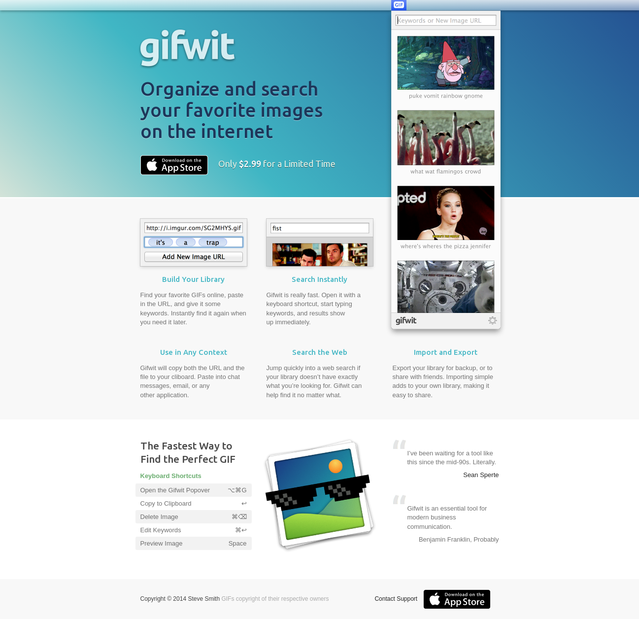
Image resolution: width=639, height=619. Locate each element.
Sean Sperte (481, 475)
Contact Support (395, 598)
